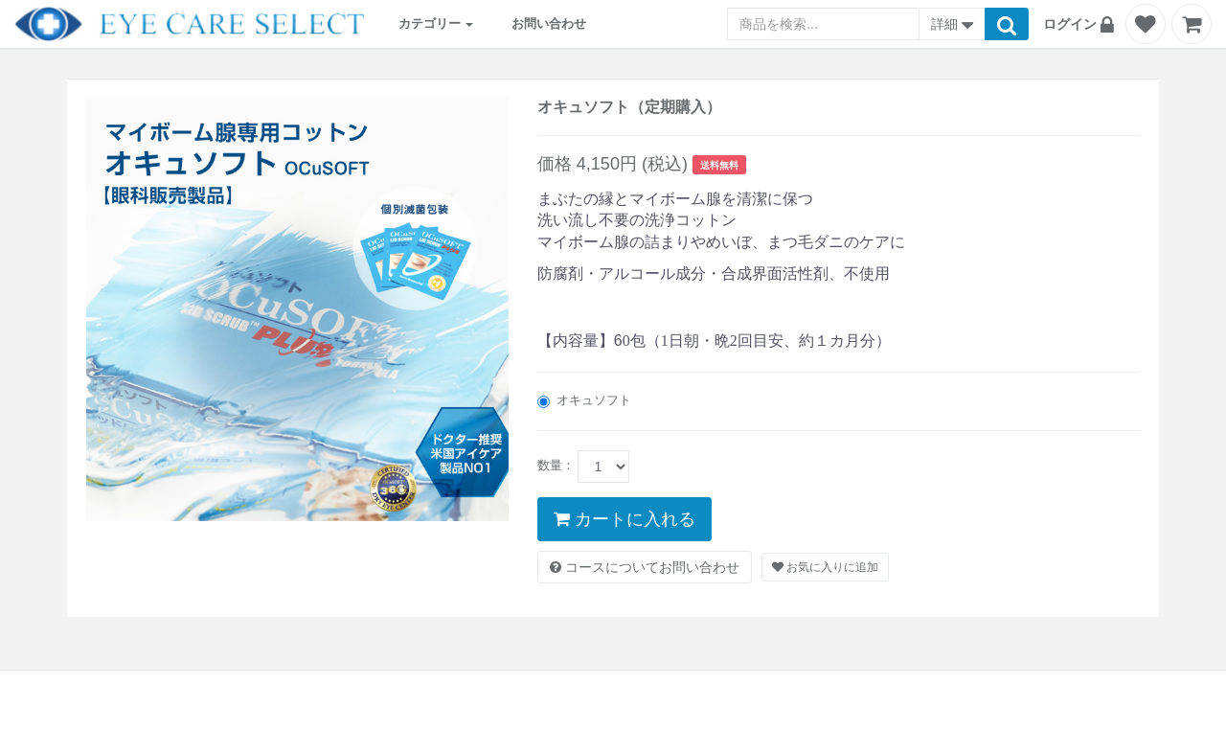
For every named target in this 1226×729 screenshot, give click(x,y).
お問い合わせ (548, 23)
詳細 (952, 25)
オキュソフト (584, 400)
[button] (1081, 24)
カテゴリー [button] (436, 23)
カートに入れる (624, 519)
